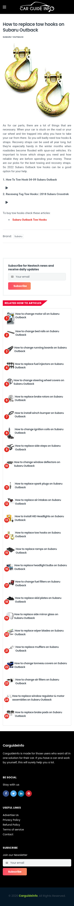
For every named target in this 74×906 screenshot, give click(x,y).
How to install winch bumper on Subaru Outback (39, 414)
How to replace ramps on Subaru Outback (36, 551)
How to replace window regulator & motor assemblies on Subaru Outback (38, 697)
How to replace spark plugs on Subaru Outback (38, 485)
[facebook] (6, 793)
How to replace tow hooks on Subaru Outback (38, 534)
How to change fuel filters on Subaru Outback (37, 583)
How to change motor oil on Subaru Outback (37, 315)
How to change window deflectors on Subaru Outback (37, 464)
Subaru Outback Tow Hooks (29, 219)
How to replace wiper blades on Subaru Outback (39, 632)
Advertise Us (11, 815)
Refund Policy (11, 825)
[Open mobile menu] (4, 7)
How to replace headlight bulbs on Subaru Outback (40, 567)
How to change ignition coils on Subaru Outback (39, 431)
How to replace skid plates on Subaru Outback (38, 600)
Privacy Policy (11, 820)
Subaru (7, 36)
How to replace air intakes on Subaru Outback (38, 502)
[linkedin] (21, 793)
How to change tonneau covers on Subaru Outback (40, 665)
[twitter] (13, 793)
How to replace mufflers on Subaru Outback (37, 648)
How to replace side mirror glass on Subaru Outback (36, 616)
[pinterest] (29, 793)
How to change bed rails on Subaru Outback (37, 333)
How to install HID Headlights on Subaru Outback (39, 518)
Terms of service (13, 829)
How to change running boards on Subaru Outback (40, 349)
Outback (18, 36)
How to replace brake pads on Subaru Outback (38, 714)
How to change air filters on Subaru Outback (37, 681)
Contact (8, 834)
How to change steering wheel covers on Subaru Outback (39, 382)
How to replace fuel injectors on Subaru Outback (39, 365)
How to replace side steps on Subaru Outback (37, 447)
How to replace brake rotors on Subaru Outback (39, 398)
